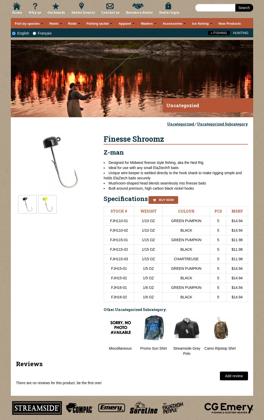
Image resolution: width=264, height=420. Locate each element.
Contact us (110, 12)
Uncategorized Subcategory (222, 124)
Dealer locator (83, 12)
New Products (230, 24)
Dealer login (169, 12)
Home (17, 12)
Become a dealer (139, 12)
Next (242, 335)
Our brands (56, 12)
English (20, 33)
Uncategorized (181, 124)
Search (244, 8)
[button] (162, 199)
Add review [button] (234, 376)
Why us (34, 12)
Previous (99, 335)
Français (42, 33)
